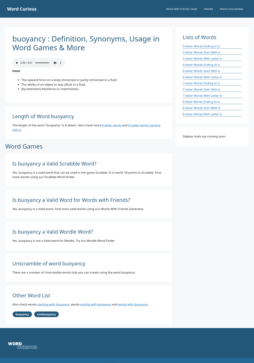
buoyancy (22, 314)
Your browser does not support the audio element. (38, 63)
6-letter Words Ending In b (201, 65)
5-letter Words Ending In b (201, 46)
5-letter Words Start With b (201, 52)
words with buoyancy (133, 304)
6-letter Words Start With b (201, 71)
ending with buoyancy (95, 304)
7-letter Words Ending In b (201, 83)
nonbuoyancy (46, 314)
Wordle (208, 9)
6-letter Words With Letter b (202, 77)
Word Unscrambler (231, 9)
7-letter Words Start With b (201, 89)
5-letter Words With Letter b (202, 58)
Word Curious (22, 9)
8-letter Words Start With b (201, 108)
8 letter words (112, 125)
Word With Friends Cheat (181, 9)
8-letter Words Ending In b (201, 102)
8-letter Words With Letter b (202, 114)
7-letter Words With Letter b (202, 96)
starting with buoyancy (53, 304)
